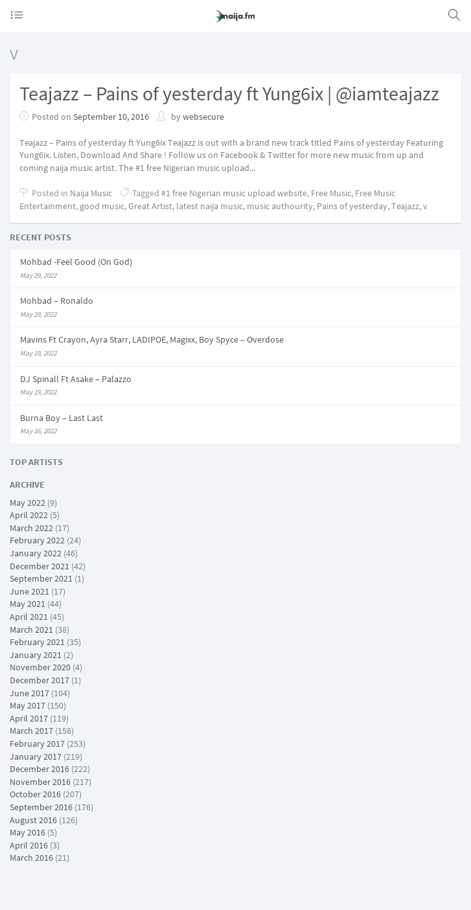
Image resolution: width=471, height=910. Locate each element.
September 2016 (41, 807)
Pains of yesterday (352, 206)
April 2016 (29, 845)
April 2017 (29, 718)
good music (102, 206)
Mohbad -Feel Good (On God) (76, 261)
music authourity (280, 206)
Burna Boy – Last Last (61, 418)
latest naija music (209, 206)
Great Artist (150, 206)
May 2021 (27, 603)
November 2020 (40, 667)
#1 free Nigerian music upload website (234, 193)
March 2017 (31, 730)
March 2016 (31, 857)
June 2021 (29, 591)
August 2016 (33, 820)
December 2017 (39, 680)
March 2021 (31, 629)
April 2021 (29, 616)
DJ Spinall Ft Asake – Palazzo (76, 379)
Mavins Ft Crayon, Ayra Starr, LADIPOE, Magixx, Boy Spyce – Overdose (152, 339)
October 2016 (35, 794)
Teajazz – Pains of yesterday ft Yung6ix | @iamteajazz (229, 93)
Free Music (331, 193)
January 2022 (36, 553)
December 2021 (39, 566)
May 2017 (27, 705)
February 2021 (37, 642)
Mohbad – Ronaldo (56, 300)
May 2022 (27, 502)
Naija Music (91, 193)
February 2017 (37, 743)
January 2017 (36, 756)
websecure (203, 116)
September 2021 (41, 578)
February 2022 (37, 540)
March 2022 (31, 528)
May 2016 (27, 832)
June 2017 (29, 693)
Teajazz (405, 206)
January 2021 (36, 655)
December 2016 (39, 769)
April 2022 (29, 515)
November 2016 (40, 782)
